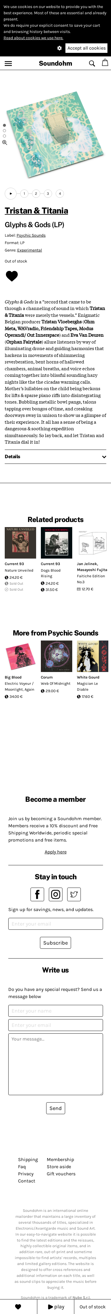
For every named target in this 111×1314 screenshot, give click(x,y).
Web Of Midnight (55, 683)
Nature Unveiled (19, 570)
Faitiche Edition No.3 (91, 579)
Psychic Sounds (31, 235)
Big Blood (13, 677)
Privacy (25, 1174)
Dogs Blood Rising (51, 573)
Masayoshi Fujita (92, 569)
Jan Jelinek (87, 564)
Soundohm (55, 63)
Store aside (59, 1166)
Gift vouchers (61, 1174)
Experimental (29, 250)
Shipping (28, 1159)
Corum (47, 677)
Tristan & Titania (36, 210)
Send (55, 1108)
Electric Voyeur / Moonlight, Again (19, 686)
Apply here (56, 852)
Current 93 (14, 564)
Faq (22, 1166)
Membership (60, 1159)
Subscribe (55, 943)
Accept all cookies (86, 48)
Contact (26, 1181)
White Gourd (88, 677)
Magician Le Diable (87, 686)
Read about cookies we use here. (33, 37)
